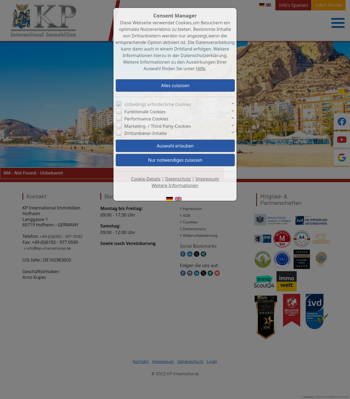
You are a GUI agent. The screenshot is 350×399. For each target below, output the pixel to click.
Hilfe (200, 69)
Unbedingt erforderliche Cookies (157, 104)
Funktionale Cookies (145, 112)
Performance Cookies (146, 119)
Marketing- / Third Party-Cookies (157, 126)
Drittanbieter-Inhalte (145, 133)
